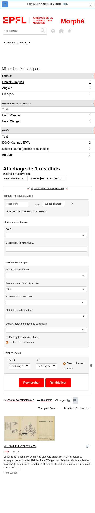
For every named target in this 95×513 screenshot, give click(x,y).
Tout (5, 109)
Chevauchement (75, 363)
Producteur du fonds (16, 103)
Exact (70, 368)
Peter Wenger (46, 121)
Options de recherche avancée (47, 188)
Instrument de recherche (19, 296)
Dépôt (9, 229)
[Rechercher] (21, 31)
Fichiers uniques (46, 82)
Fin (37, 360)
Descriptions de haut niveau (24, 337)
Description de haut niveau (20, 242)
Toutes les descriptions (21, 342)
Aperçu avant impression (19, 400)
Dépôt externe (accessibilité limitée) (46, 149)
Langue (7, 76)
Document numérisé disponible (22, 283)
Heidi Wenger (46, 115)
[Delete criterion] (72, 203)
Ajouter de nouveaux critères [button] (25, 211)
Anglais (46, 88)
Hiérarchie (44, 400)
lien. (65, 3)
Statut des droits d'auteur (19, 310)
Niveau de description (17, 269)
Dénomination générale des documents (27, 323)
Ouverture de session (16, 42)
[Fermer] (90, 5)
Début (12, 360)
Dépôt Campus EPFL (46, 143)
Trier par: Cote (47, 408)
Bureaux (46, 155)
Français (46, 94)
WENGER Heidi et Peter (20, 446)
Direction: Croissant (75, 408)
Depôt (6, 130)
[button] (61, 31)
